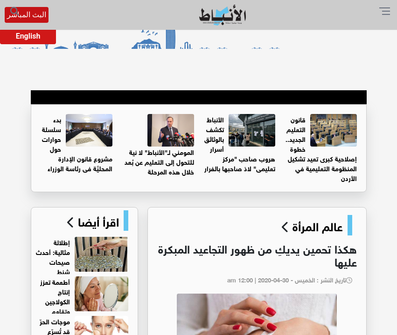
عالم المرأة (318, 225)
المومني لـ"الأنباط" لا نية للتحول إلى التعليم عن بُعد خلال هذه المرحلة (159, 161)
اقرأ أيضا (97, 220)
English (28, 36)
